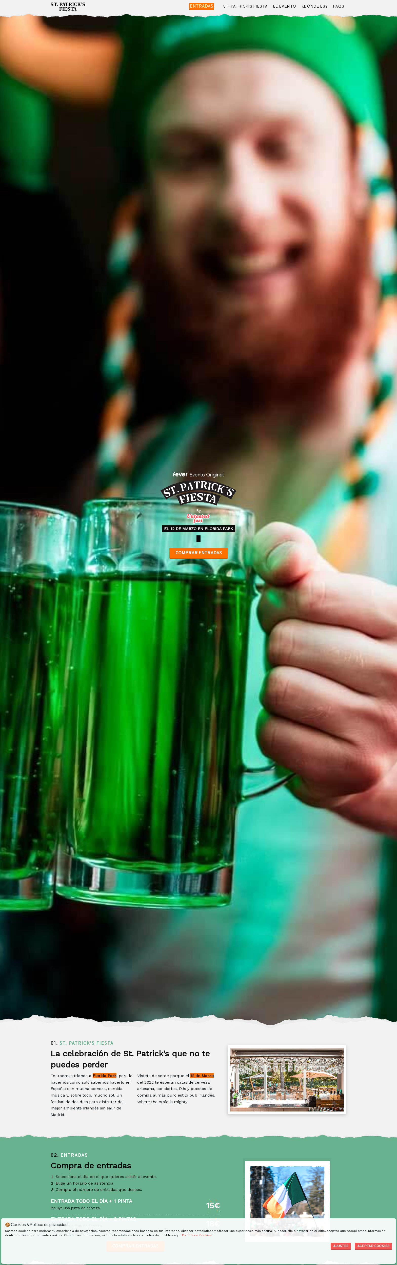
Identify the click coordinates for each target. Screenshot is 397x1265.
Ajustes (340, 1246)
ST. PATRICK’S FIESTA (245, 6)
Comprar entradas (198, 553)
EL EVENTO (284, 6)
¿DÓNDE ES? (315, 6)
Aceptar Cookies (373, 1246)
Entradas (201, 6)
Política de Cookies (197, 1235)
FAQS (338, 6)
